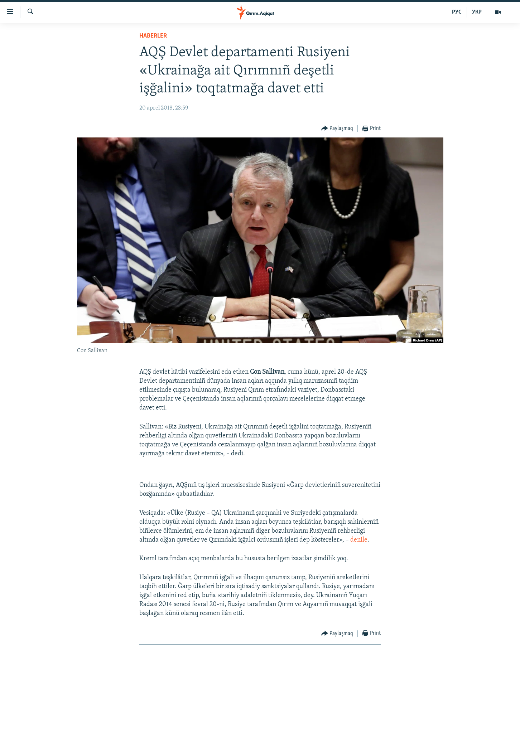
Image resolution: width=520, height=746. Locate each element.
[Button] (337, 129)
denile (358, 540)
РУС (457, 12)
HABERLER (153, 36)
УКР (477, 12)
